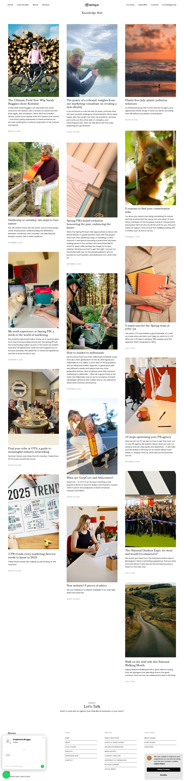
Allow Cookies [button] (163, 769)
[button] (43, 737)
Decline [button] (163, 775)
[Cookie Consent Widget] (163, 766)
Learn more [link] (159, 764)
